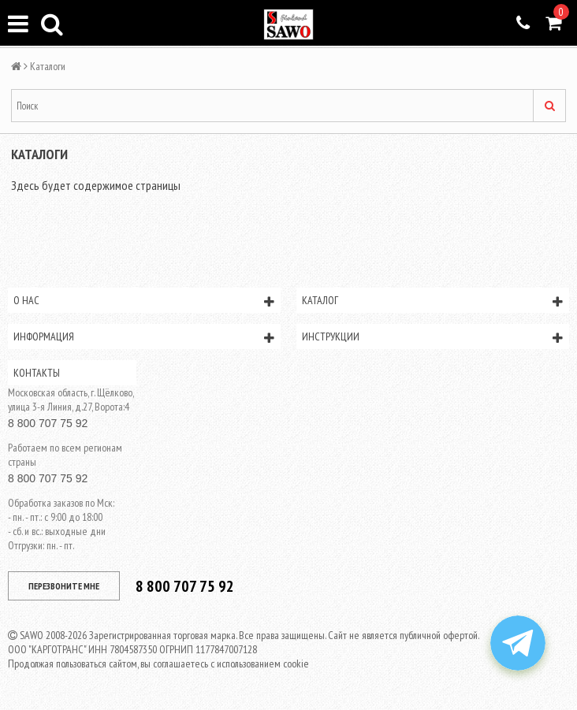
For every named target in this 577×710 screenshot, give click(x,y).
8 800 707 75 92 (47, 423)
